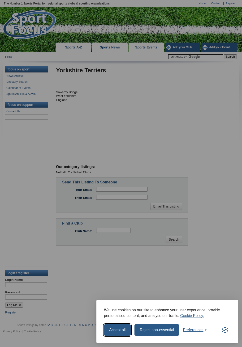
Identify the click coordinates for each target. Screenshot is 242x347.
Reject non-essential (157, 330)
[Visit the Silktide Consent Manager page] (225, 330)
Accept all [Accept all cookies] (117, 330)
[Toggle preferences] (195, 330)
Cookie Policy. (192, 316)
